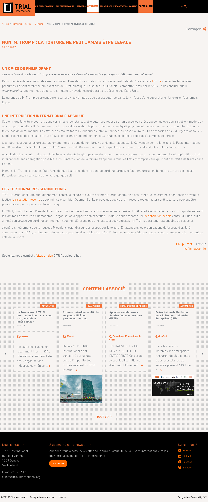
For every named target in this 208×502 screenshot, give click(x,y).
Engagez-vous (120, 6)
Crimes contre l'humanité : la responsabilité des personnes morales (81, 315)
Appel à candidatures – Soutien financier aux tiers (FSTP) (126, 315)
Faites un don (146, 6)
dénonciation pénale (157, 216)
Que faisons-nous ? (65, 6)
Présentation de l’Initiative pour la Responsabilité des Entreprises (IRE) (172, 315)
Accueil (5, 23)
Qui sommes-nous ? (44, 6)
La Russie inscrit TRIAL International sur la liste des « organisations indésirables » (34, 317)
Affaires (81, 6)
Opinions (39, 23)
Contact (133, 6)
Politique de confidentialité (42, 497)
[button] (5, 353)
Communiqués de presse (133, 306)
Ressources (106, 6)
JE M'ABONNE (58, 463)
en (181, 6)
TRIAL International (17, 497)
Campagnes (94, 306)
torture (156, 81)
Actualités (92, 6)
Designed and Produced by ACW (192, 497)
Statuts (62, 497)
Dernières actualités (21, 23)
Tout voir (104, 417)
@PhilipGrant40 (195, 248)
